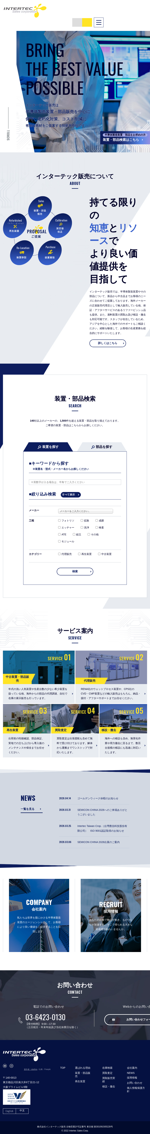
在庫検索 (107, 1065)
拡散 (85, 515)
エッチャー (66, 522)
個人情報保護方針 (136, 1087)
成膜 (99, 515)
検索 (75, 568)
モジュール (66, 535)
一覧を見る (28, 806)
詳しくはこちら (108, 337)
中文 (22, 1108)
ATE (62, 528)
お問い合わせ (134, 1080)
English (9, 1108)
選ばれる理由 (82, 1065)
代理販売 (65, 548)
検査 (99, 522)
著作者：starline (30, 1067)
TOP (62, 1065)
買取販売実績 (108, 1077)
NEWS (131, 1070)
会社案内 (132, 1065)
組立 (77, 528)
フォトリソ (66, 515)
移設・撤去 (108, 1084)
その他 (93, 528)
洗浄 (85, 522)
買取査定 (107, 1070)
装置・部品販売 (82, 1072)
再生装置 (85, 548)
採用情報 (132, 1075)
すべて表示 (68, 489)
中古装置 (105, 548)
